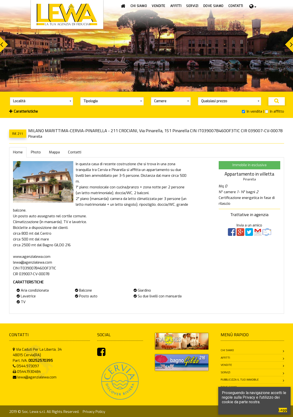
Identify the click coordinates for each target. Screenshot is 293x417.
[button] (158, 6)
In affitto (274, 111)
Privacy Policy (94, 411)
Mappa (54, 152)
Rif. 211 (17, 133)
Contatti (74, 152)
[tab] (146, 112)
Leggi (283, 410)
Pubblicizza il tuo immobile (240, 380)
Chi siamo (227, 350)
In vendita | (253, 111)
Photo (36, 152)
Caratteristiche (23, 111)
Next (289, 44)
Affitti (225, 358)
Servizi (225, 372)
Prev (4, 44)
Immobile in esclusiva (249, 165)
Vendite (226, 365)
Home (18, 152)
